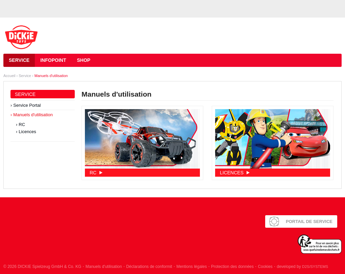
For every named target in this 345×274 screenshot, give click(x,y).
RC (22, 124)
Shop (83, 60)
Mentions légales (191, 266)
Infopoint (53, 60)
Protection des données (232, 266)
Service (19, 60)
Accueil (9, 76)
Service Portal (27, 105)
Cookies (265, 266)
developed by (302, 266)
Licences (27, 131)
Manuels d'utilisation (51, 76)
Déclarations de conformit (149, 266)
